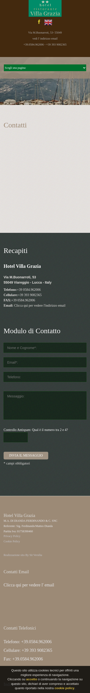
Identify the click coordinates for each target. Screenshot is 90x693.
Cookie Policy (12, 541)
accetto (31, 679)
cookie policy (64, 688)
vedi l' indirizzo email (44, 38)
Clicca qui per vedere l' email (29, 585)
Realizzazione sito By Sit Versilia (23, 555)
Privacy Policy (12, 536)
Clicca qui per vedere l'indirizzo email (40, 305)
